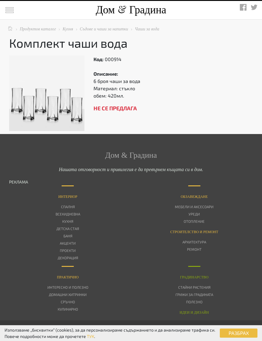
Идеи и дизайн (194, 312)
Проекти (68, 250)
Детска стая (67, 228)
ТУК (90, 336)
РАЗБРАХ (239, 333)
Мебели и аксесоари (194, 207)
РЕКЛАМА (18, 181)
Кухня (67, 221)
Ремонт (194, 249)
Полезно (194, 302)
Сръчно (68, 302)
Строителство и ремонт (194, 232)
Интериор (67, 197)
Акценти (68, 243)
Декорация (68, 258)
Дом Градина (131, 10)
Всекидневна (68, 214)
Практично (68, 277)
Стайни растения (194, 287)
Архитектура (194, 242)
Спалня (68, 207)
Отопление (194, 221)
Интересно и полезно (67, 287)
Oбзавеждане (194, 197)
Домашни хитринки (68, 294)
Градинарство (194, 277)
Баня (67, 236)
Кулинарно (68, 309)
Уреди (194, 214)
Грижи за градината (194, 294)
